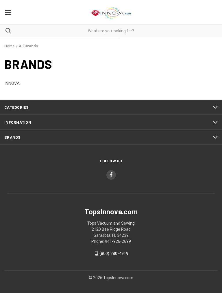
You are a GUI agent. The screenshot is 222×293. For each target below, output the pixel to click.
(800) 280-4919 (113, 253)
